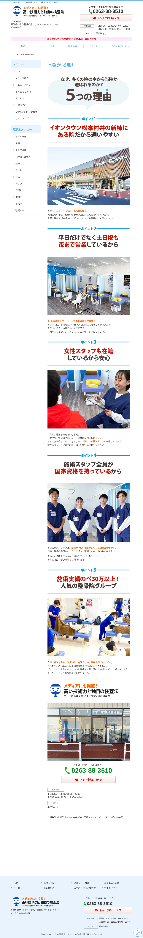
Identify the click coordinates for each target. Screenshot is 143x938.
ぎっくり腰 (20, 136)
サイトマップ (21, 118)
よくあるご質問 (23, 91)
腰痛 (17, 163)
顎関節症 (19, 210)
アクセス (95, 46)
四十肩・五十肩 (23, 157)
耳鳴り (18, 190)
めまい (18, 183)
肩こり (18, 170)
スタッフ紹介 (21, 78)
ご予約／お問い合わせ (120, 46)
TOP (23, 46)
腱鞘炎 (18, 197)
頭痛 (17, 177)
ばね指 (18, 204)
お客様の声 (71, 46)
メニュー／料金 (47, 46)
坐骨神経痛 (20, 150)
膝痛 (17, 143)
